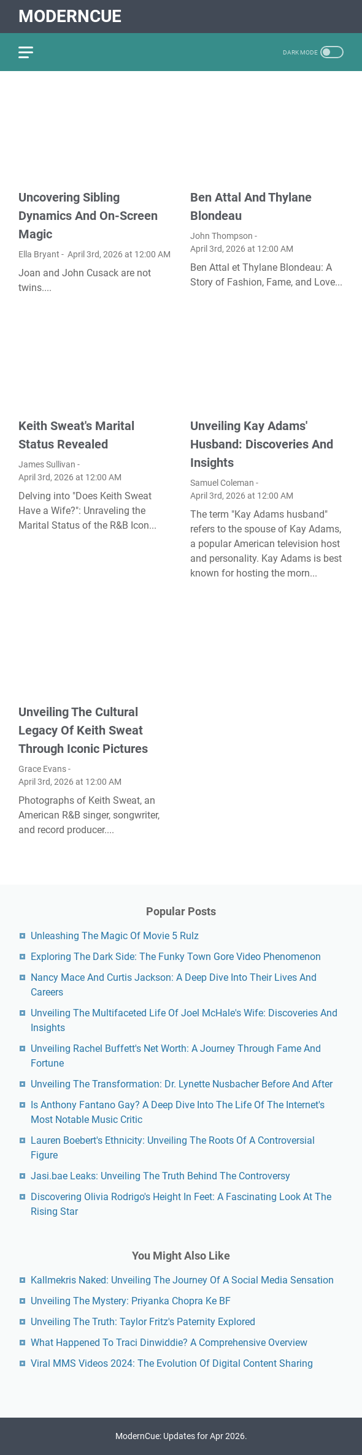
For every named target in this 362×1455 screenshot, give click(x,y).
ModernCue (69, 16)
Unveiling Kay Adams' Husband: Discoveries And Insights (261, 444)
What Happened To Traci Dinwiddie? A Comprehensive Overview (169, 1342)
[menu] (33, 52)
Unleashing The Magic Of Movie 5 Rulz (115, 936)
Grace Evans (42, 769)
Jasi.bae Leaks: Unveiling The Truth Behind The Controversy (160, 1176)
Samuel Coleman (222, 483)
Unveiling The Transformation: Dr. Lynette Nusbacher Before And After (182, 1084)
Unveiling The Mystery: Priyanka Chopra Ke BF (131, 1301)
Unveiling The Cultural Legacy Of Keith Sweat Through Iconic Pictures (83, 730)
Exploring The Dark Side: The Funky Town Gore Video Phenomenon (176, 956)
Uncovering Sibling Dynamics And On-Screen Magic (88, 215)
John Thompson (221, 236)
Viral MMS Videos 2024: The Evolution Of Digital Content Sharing (172, 1363)
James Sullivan (46, 464)
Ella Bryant (39, 254)
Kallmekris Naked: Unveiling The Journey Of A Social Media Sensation (182, 1280)
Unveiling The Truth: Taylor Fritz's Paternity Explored (143, 1322)
